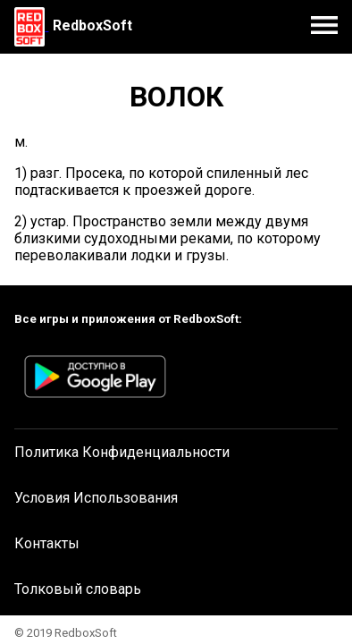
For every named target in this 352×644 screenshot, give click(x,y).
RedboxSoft (92, 25)
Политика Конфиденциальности (122, 452)
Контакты (47, 543)
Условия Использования (96, 497)
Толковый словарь (77, 588)
